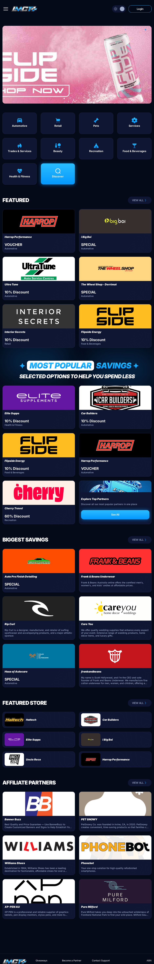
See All (115, 514)
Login (140, 9)
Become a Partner (71, 960)
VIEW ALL (140, 200)
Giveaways (41, 960)
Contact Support (101, 960)
